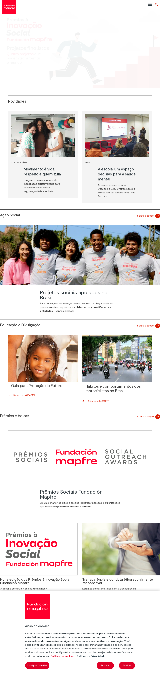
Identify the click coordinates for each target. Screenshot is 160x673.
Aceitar (127, 665)
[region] (80, 632)
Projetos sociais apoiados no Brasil (74, 295)
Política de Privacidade (91, 656)
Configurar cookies (37, 665)
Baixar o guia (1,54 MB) (24, 395)
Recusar (105, 665)
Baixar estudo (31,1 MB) (98, 401)
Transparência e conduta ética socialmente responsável (117, 581)
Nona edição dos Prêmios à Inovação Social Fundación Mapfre (35, 581)
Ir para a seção (145, 215)
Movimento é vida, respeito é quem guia (42, 172)
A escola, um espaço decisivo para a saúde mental (117, 174)
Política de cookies (62, 656)
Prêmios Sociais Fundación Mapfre (71, 494)
